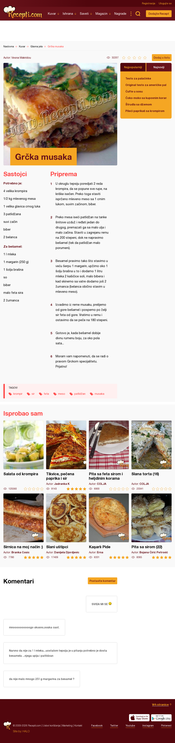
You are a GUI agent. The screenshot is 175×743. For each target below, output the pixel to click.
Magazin (101, 13)
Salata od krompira (23, 455)
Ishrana (68, 13)
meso (61, 393)
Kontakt (78, 725)
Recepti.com (23, 12)
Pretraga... (137, 13)
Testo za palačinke (138, 78)
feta (46, 393)
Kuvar (52, 13)
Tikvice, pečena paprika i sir (66, 455)
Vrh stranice (160, 704)
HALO (26, 731)
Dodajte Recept (159, 13)
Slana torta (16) (151, 455)
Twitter (114, 725)
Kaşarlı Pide (109, 526)
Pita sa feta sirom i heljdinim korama (109, 455)
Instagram (148, 725)
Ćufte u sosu (134, 91)
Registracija (148, 3)
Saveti (84, 13)
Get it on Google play (161, 717)
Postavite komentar (103, 580)
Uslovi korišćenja (51, 725)
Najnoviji (158, 67)
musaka (99, 393)
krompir (17, 393)
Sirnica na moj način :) (23, 526)
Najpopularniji (133, 67)
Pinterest (166, 725)
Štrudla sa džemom (138, 104)
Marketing (67, 725)
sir (33, 393)
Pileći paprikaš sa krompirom (144, 110)
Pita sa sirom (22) (151, 526)
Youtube (130, 725)
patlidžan (79, 393)
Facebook (97, 725)
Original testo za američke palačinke (145, 84)
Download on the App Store (139, 717)
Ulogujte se (165, 3)
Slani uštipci (66, 526)
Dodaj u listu (162, 57)
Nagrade (120, 13)
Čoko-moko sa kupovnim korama (145, 97)
